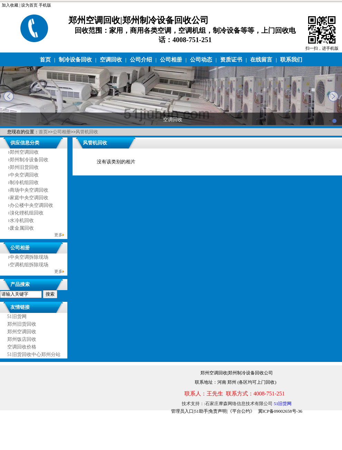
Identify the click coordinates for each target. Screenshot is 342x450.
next (333, 96)
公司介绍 (141, 60)
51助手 (201, 411)
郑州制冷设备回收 (29, 159)
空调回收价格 (21, 347)
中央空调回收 (24, 175)
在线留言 (261, 60)
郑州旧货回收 (24, 167)
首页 (45, 60)
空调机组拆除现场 (29, 264)
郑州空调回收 (24, 152)
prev (8, 96)
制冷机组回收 (24, 182)
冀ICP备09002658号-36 (280, 411)
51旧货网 (17, 316)
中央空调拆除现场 (29, 257)
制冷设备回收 (75, 60)
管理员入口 (182, 411)
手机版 (45, 5)
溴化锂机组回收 (27, 213)
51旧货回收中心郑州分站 (33, 354)
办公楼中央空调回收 (31, 205)
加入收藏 (10, 5)
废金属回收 (22, 228)
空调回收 (111, 60)
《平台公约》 (241, 411)
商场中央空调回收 (29, 190)
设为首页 (29, 5)
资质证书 (231, 60)
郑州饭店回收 (21, 339)
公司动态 (201, 60)
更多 (58, 234)
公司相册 (171, 60)
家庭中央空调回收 (29, 197)
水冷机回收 (22, 220)
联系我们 (291, 60)
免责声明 (218, 411)
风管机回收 (87, 131)
